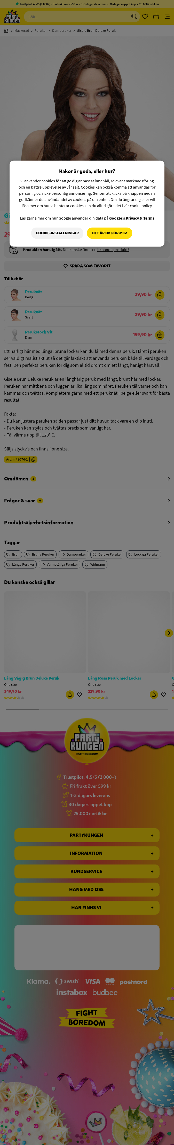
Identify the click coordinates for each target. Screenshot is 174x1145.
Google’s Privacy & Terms (131, 218)
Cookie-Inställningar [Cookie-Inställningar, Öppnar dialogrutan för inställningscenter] (57, 233)
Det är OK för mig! (109, 233)
